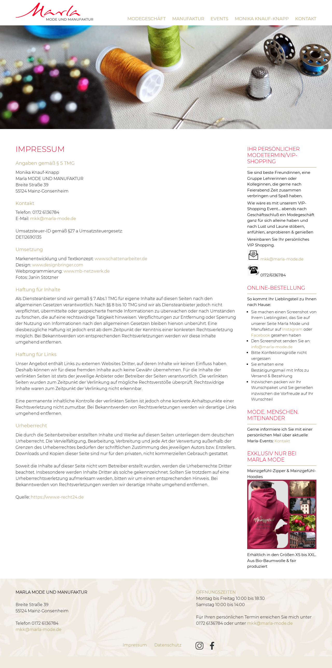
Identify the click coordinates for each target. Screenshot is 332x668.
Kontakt (305, 18)
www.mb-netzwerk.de (87, 271)
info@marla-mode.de (272, 346)
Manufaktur (188, 18)
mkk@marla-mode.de (53, 218)
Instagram (292, 329)
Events (219, 18)
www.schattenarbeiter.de (121, 258)
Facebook (260, 335)
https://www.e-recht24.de (57, 497)
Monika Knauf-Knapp (262, 18)
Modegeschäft (146, 18)
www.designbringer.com (57, 264)
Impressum (135, 645)
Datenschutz (167, 645)
